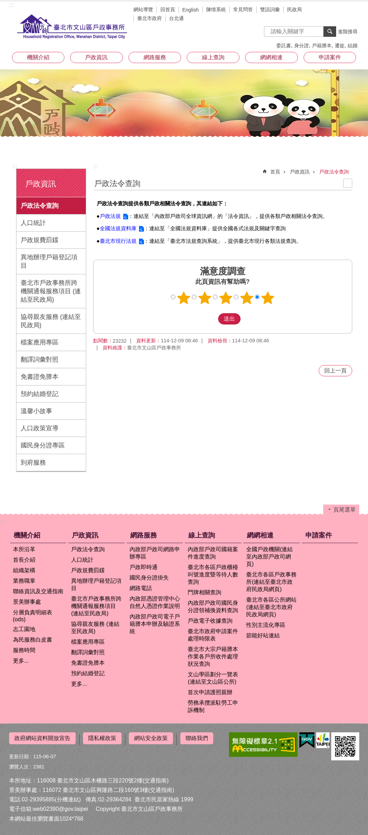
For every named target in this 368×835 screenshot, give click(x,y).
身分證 (301, 45)
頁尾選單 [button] (344, 510)
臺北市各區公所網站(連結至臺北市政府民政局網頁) (271, 607)
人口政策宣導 (39, 428)
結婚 (352, 45)
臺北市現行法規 (118, 241)
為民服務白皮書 (32, 640)
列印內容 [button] (347, 183)
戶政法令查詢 (39, 205)
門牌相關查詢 (204, 592)
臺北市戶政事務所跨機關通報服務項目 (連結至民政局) (51, 291)
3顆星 (225, 297)
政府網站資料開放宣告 (42, 738)
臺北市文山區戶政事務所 (72, 27)
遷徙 (340, 45)
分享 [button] (352, 10)
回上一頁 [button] (335, 371)
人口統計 (33, 222)
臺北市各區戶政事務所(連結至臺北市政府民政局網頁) (271, 582)
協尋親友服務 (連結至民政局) (51, 321)
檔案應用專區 (39, 342)
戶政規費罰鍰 (39, 240)
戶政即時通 (144, 567)
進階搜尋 (347, 31)
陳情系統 (216, 9)
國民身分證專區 (43, 445)
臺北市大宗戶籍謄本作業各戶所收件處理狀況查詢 (213, 656)
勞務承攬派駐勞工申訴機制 (213, 706)
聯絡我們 (197, 738)
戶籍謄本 (322, 45)
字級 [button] (341, 10)
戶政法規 (110, 216)
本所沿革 (24, 549)
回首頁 (167, 9)
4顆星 (246, 297)
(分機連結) (68, 797)
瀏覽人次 (19, 764)
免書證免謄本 (39, 376)
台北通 (176, 18)
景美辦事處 (27, 602)
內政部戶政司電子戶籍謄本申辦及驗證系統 (155, 624)
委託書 (283, 45)
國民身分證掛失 (149, 578)
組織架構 (24, 570)
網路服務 (155, 57)
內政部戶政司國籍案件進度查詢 (213, 553)
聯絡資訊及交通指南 (38, 591)
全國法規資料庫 (118, 228)
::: (11, 5)
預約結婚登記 (39, 393)
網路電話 (141, 588)
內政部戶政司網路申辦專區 (155, 553)
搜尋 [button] (330, 31)
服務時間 (24, 650)
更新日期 (19, 754)
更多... (21, 661)
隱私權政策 (102, 738)
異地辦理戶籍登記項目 (49, 261)
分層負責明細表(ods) (32, 615)
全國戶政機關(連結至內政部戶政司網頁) (269, 556)
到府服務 (33, 462)
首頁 (275, 171)
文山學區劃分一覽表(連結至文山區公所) (213, 678)
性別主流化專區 (265, 625)
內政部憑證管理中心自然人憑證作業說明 (155, 602)
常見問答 (243, 9)
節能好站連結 (263, 635)
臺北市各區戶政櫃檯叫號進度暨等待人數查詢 (213, 574)
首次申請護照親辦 (210, 692)
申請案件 (330, 57)
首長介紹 (24, 560)
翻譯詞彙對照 (39, 359)
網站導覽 (143, 9)
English (190, 10)
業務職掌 (24, 581)
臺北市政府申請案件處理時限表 (213, 635)
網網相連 (271, 57)
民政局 (294, 9)
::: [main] (95, 166)
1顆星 (183, 297)
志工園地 (24, 629)
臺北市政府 (149, 18)
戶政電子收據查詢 (210, 621)
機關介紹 (38, 57)
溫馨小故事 (36, 411)
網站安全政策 (151, 738)
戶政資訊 (96, 57)
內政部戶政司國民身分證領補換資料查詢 (213, 606)
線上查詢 (213, 57)
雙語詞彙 (270, 9)
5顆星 (267, 297)
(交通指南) (156, 778)
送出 (211, 319)
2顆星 (204, 297)
